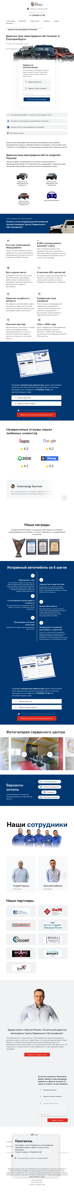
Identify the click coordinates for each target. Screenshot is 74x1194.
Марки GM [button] (22, 21)
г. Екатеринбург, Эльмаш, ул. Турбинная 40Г (31, 1158)
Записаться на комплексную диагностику (36, 415)
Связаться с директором (37, 1055)
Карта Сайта (9, 1146)
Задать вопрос (57, 1120)
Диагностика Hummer (35, 28)
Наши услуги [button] (34, 21)
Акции (56, 21)
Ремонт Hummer (19, 28)
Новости (47, 21)
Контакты (9, 23)
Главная (9, 28)
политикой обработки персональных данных (38, 95)
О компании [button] (10, 21)
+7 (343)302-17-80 (37, 15)
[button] (64, 497)
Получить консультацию (36, 99)
